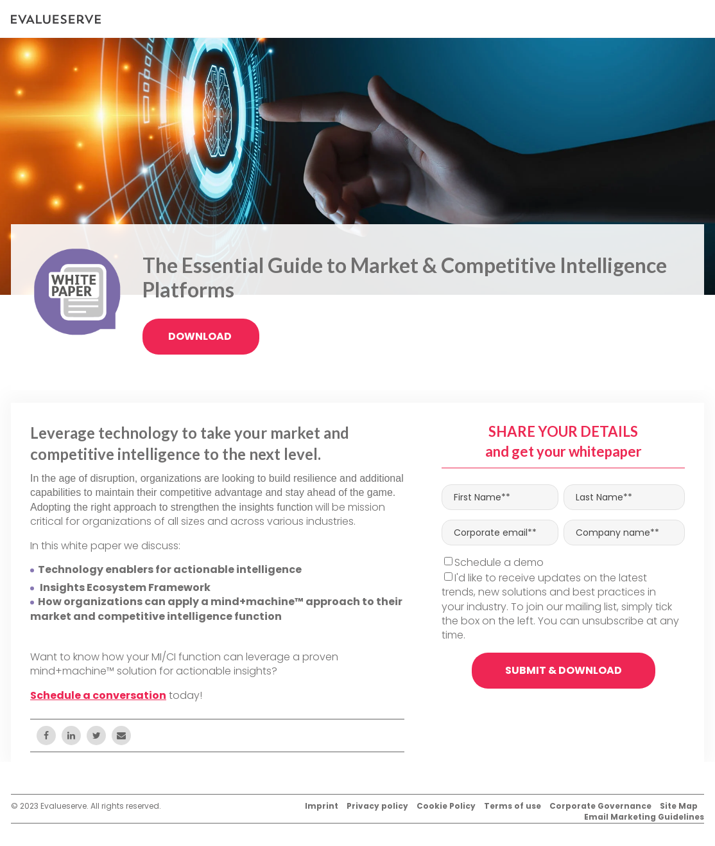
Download (201, 336)
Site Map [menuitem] (679, 806)
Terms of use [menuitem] (512, 806)
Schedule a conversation (98, 695)
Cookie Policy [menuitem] (446, 806)
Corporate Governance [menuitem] (600, 806)
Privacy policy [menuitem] (377, 806)
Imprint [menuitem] (321, 806)
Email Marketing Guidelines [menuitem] (644, 817)
